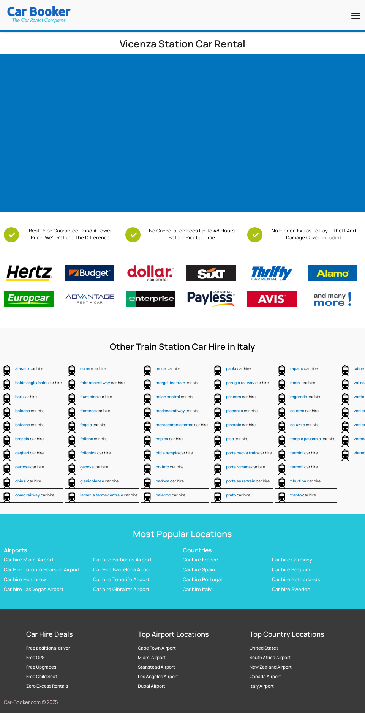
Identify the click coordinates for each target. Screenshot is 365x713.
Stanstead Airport (156, 667)
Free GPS (35, 658)
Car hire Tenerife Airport (121, 579)
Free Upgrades (41, 667)
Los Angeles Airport (158, 676)
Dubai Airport (151, 686)
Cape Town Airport (157, 648)
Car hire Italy (197, 589)
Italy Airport (262, 686)
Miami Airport (152, 658)
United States (264, 648)
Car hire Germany (292, 559)
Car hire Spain (199, 569)
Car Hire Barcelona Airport (123, 569)
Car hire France (200, 559)
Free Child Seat (41, 676)
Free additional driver (48, 648)
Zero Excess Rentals (47, 686)
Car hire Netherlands (296, 579)
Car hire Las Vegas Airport (33, 589)
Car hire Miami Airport (29, 559)
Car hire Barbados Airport (122, 559)
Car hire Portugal (202, 579)
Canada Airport (265, 676)
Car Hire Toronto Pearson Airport (42, 569)
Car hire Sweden (291, 589)
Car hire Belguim (291, 569)
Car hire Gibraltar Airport (121, 589)
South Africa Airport (270, 658)
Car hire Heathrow (25, 579)
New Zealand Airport (271, 667)
